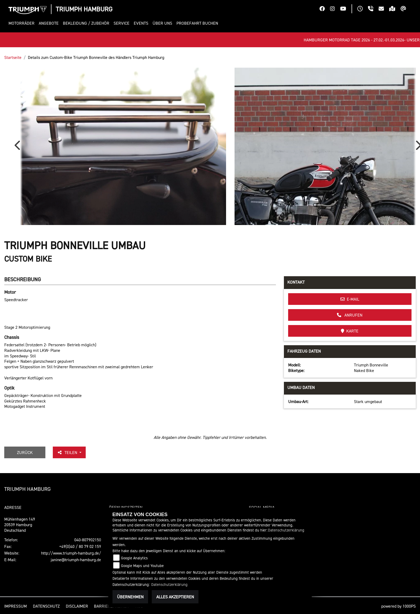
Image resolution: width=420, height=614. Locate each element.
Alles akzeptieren (175, 596)
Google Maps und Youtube (142, 565)
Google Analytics (134, 558)
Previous (19, 147)
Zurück (25, 452)
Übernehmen (130, 596)
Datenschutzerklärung (286, 530)
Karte (349, 331)
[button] (22, 23)
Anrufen (349, 315)
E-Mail (349, 299)
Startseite (12, 57)
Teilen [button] (67, 452)
